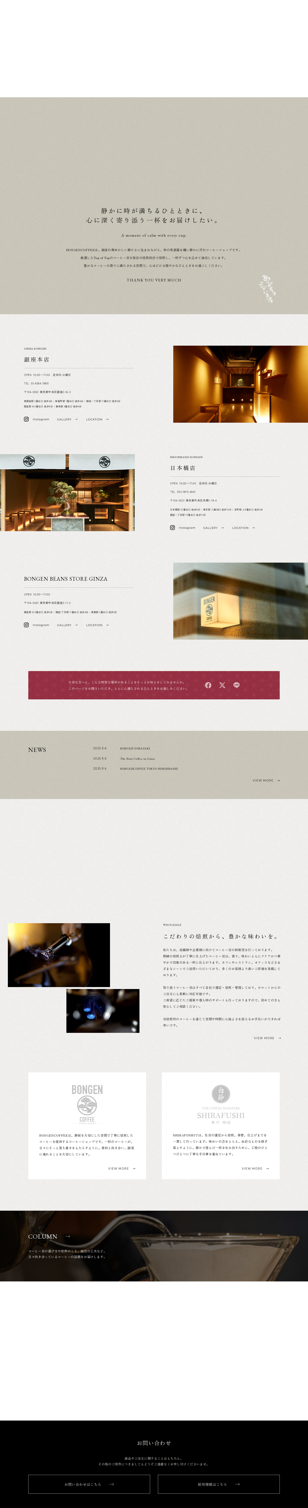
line (236, 729)
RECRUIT (292, 38)
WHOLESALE (290, 33)
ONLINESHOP (289, 54)
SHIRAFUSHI (290, 71)
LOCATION (291, 10)
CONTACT (292, 44)
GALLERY (292, 16)
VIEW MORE (263, 824)
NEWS (295, 21)
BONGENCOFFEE (287, 65)
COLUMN (293, 27)
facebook (208, 729)
